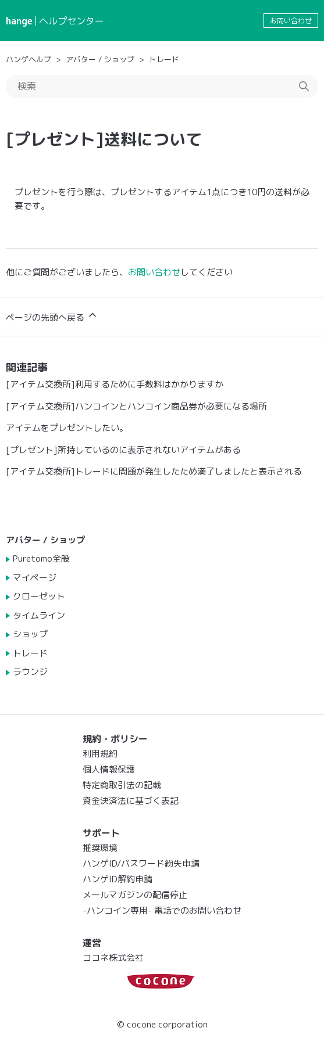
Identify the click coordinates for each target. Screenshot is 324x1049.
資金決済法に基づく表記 (131, 801)
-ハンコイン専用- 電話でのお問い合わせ (162, 910)
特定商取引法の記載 (122, 785)
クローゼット (39, 596)
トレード (164, 59)
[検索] (162, 86)
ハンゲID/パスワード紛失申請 (141, 863)
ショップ (30, 634)
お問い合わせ (291, 21)
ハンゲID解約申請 (117, 879)
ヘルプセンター (71, 21)
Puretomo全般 (41, 558)
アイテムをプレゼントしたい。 (67, 428)
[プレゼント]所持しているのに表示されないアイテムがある (123, 450)
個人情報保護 (109, 769)
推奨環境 (100, 848)
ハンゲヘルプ (28, 59)
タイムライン (39, 615)
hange (19, 21)
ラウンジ (30, 672)
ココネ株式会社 (113, 957)
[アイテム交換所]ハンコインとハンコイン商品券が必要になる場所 (136, 406)
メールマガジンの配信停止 (135, 895)
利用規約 (100, 754)
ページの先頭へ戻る (52, 316)
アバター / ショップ (100, 59)
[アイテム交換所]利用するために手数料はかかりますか (114, 384)
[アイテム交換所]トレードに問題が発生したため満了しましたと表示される (154, 471)
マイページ (34, 578)
